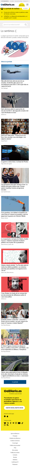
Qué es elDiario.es (15, 433)
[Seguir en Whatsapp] (5, 425)
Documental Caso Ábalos (18, 1)
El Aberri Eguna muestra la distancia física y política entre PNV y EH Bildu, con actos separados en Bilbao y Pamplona (15, 347)
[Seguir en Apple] (7, 416)
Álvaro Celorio (4, 218)
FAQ (15, 447)
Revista (15, 457)
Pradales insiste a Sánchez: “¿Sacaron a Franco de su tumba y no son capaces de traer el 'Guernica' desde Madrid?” (14, 321)
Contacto (15, 455)
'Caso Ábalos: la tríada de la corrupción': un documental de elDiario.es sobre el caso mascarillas (14, 295)
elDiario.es (3, 114)
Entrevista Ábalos (26, 1)
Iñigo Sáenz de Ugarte (6, 163)
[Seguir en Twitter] (8, 423)
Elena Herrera (4, 244)
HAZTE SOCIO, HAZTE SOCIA (14, 408)
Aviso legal (15, 443)
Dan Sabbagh (4, 88)
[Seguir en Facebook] (10, 423)
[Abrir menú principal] (27, 4)
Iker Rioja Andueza (5, 325)
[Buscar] (26, 24)
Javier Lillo (11, 244)
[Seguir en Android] (5, 416)
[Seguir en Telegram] (13, 423)
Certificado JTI (15, 462)
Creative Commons (15, 440)
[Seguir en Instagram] (16, 423)
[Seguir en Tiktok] (22, 423)
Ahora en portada (6, 61)
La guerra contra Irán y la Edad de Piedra (14, 162)
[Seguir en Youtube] (19, 423)
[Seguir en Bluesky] (5, 423)
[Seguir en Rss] (7, 425)
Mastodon (15, 464)
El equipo (15, 436)
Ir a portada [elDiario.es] (15, 382)
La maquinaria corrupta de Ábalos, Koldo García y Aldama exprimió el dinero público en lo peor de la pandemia (14, 240)
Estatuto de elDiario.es (15, 438)
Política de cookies (15, 452)
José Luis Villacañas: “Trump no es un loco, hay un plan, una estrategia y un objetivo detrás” (13, 137)
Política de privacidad (15, 445)
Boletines (15, 459)
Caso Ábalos (12, 1)
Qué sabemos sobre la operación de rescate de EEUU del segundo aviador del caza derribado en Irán (14, 110)
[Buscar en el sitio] (13, 24)
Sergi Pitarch (4, 141)
